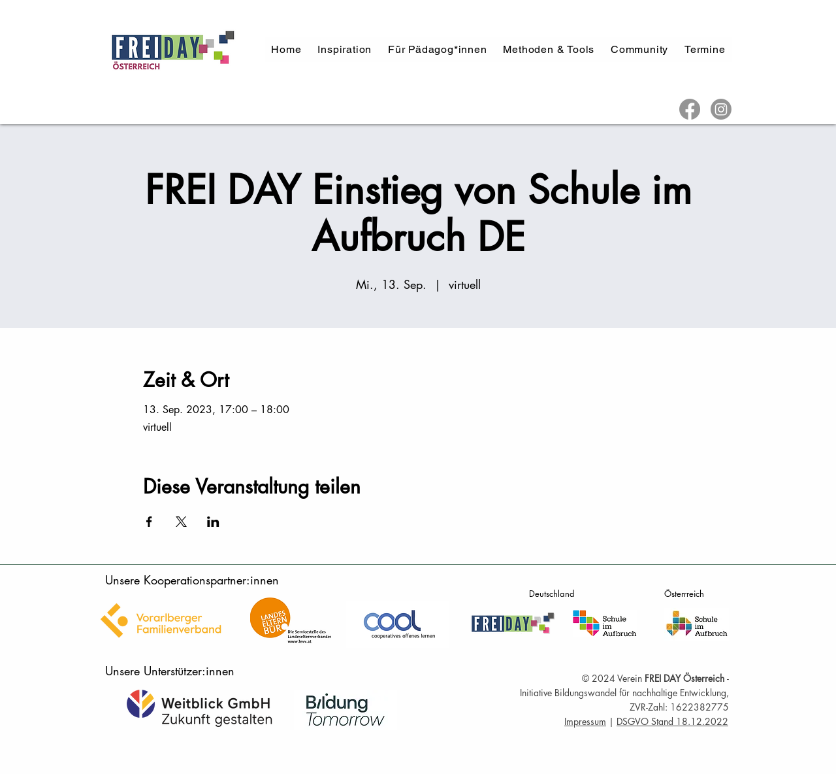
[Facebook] (689, 109)
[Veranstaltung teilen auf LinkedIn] (213, 521)
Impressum (585, 721)
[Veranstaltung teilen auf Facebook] (149, 521)
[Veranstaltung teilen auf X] (181, 521)
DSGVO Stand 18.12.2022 (672, 721)
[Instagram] (721, 109)
